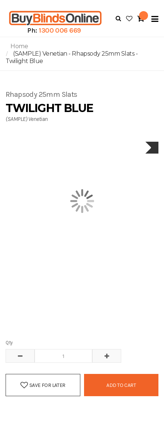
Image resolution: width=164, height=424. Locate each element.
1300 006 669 (60, 30)
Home (19, 46)
